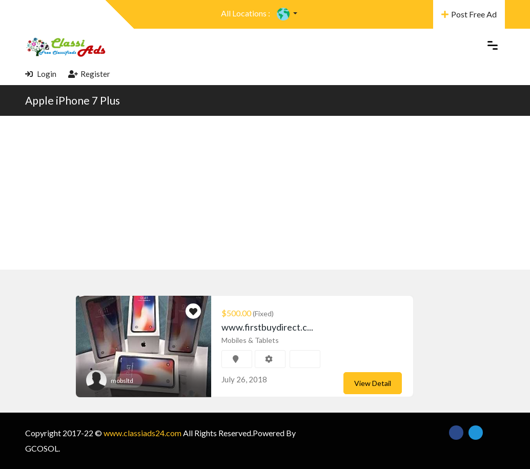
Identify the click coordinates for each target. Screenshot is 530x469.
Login (40, 73)
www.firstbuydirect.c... (267, 327)
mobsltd (122, 380)
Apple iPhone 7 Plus (72, 100)
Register (89, 73)
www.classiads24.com (142, 433)
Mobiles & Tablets (250, 340)
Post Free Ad (469, 14)
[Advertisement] (265, 192)
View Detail (372, 383)
